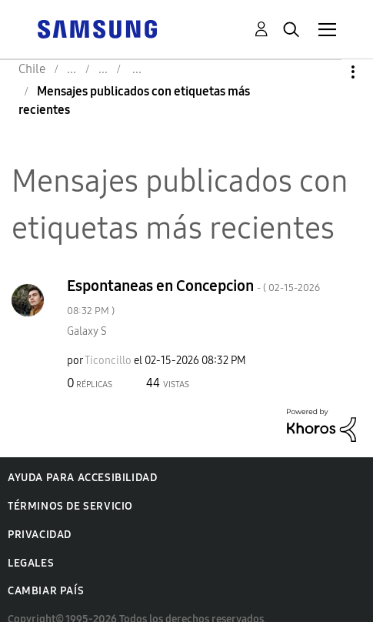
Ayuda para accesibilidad (82, 477)
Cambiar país (46, 590)
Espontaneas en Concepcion (193, 296)
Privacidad (40, 534)
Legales (31, 563)
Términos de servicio (70, 506)
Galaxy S (87, 331)
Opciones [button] (327, 72)
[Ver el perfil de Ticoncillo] (108, 360)
